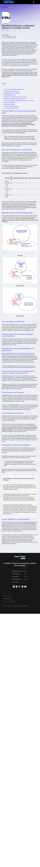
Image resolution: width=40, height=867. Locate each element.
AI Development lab (17, 579)
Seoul (3, 62)
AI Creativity (15, 582)
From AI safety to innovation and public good (13, 89)
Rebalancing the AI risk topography (12, 93)
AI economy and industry (9, 104)
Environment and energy (9, 102)
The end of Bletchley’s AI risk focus (11, 91)
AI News (26, 579)
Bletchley (29, 61)
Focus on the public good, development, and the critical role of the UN (19, 100)
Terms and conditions (9, 601)
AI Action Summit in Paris (14, 59)
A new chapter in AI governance (11, 108)
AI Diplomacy (15, 576)
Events (26, 573)
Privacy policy (6, 596)
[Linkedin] (8, 30)
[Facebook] (5, 30)
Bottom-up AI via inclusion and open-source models (15, 96)
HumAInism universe (17, 571)
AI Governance (16, 573)
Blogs (6, 7)
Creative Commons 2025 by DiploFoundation (15, 606)
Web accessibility (7, 598)
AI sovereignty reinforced (9, 95)
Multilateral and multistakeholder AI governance (14, 98)
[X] (3, 30)
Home (3, 7)
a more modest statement (25, 64)
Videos (25, 576)
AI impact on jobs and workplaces (11, 106)
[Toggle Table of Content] (3, 86)
